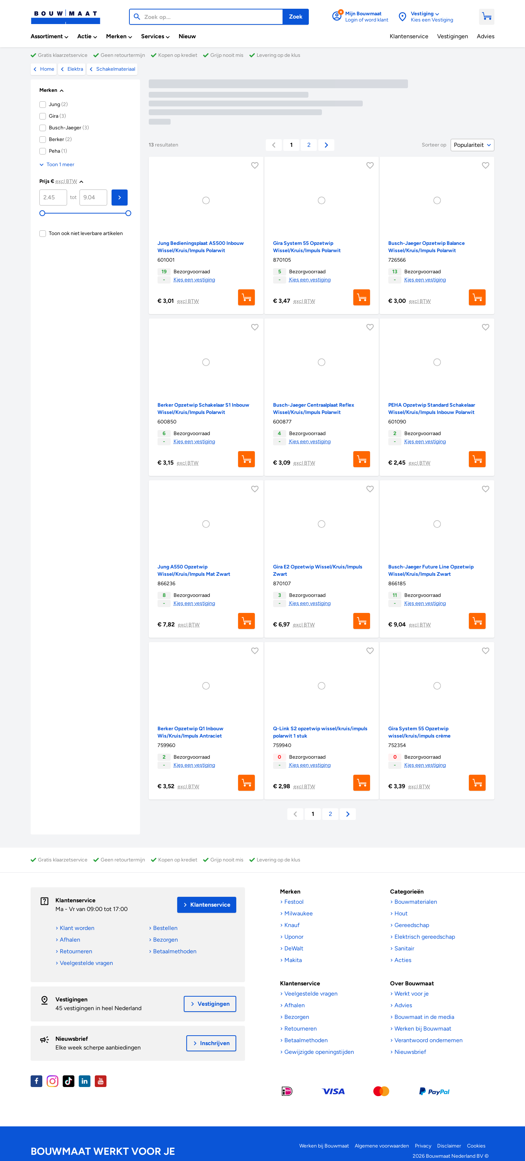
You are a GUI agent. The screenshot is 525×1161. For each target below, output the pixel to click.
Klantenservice (75, 900)
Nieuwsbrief (71, 1038)
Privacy (423, 1146)
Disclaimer (449, 1146)
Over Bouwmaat (412, 983)
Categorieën (407, 891)
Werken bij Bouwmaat (324, 1146)
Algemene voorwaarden (382, 1146)
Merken (290, 891)
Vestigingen (71, 999)
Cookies (476, 1146)
